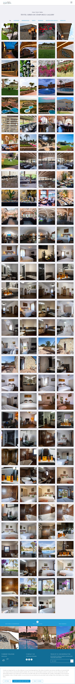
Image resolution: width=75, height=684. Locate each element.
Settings (7, 681)
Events (33, 20)
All (10, 20)
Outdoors (16, 20)
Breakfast (40, 20)
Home (33, 12)
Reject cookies (37, 681)
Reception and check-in (52, 20)
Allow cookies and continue (21, 681)
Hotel (37, 12)
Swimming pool (25, 20)
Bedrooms (63, 20)
